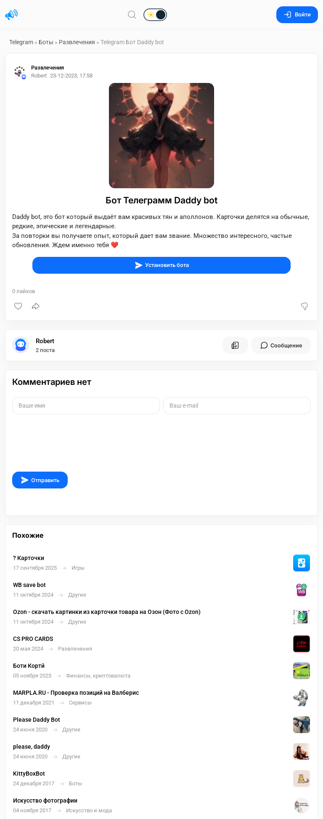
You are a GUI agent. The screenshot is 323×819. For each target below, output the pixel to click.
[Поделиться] (35, 306)
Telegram (21, 42)
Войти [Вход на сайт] (297, 15)
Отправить (40, 480)
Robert (45, 341)
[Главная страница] (11, 14)
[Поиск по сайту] (132, 14)
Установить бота (162, 265)
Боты (46, 42)
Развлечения (77, 42)
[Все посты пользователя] (235, 345)
